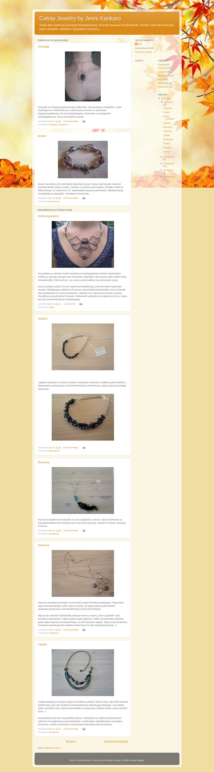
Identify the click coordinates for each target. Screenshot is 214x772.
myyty (51, 307)
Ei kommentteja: (71, 121)
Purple (166, 143)
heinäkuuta (169, 157)
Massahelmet (164, 75)
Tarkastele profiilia (143, 52)
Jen (140, 44)
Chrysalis (43, 46)
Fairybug (53, 124)
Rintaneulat (163, 87)
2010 (163, 98)
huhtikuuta (169, 170)
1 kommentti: (69, 304)
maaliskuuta (169, 177)
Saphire (43, 318)
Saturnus (43, 545)
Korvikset (162, 72)
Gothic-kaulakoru (48, 216)
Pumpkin (167, 147)
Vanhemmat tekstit (116, 741)
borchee (117, 760)
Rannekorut (54, 201)
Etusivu (71, 741)
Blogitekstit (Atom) (51, 748)
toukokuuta (169, 163)
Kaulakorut (63, 124)
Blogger (140, 760)
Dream (42, 136)
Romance (44, 462)
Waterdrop (168, 139)
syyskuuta (168, 102)
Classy (166, 152)
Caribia (42, 644)
